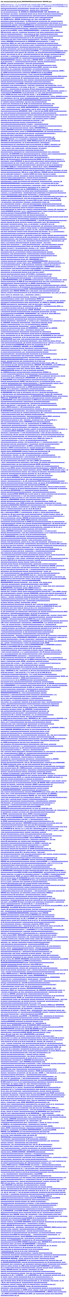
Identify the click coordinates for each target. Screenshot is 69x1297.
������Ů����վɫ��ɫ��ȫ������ (44, 146)
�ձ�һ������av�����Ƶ (32, 264)
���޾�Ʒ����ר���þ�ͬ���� (27, 646)
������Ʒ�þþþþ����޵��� (37, 1124)
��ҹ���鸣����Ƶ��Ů (10, 1014)
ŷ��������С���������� (13, 830)
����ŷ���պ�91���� (10, 959)
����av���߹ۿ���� (9, 1229)
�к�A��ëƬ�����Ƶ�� (29, 1251)
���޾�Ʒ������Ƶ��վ (58, 25)
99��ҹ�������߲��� (31, 806)
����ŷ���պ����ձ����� (13, 1152)
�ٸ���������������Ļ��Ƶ (53, 50)
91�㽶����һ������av (30, 516)
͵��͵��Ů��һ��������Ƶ (36, 102)
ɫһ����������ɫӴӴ (37, 257)
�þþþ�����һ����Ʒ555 (52, 129)
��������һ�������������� (16, 955)
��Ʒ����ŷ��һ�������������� (16, 681)
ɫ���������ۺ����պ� (51, 181)
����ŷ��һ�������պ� (39, 451)
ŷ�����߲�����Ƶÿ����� (12, 1021)
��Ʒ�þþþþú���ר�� (11, 646)
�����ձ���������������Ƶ (15, 913)
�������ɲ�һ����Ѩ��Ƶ (56, 1221)
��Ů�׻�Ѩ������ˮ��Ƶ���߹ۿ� (53, 196)
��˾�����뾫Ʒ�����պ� (31, 335)
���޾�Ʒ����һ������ (54, 161)
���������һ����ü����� (21, 473)
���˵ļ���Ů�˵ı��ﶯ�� (13, 294)
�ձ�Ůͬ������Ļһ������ (41, 927)
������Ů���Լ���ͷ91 (46, 639)
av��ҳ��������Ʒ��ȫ (10, 918)
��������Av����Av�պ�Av (26, 229)
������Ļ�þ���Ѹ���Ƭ (33, 650)
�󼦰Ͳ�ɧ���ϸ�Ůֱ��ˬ (34, 1115)
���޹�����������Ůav (49, 49)
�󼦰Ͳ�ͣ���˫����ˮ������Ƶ (12, 102)
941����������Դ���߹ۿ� (56, 676)
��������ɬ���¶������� (52, 98)
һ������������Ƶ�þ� (36, 536)
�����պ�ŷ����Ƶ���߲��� (54, 578)
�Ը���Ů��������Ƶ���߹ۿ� (13, 821)
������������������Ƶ (13, 727)
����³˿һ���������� (37, 124)
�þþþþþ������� (59, 1209)
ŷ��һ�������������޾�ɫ (12, 832)
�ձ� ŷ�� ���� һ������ (54, 205)
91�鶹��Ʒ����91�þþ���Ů (36, 148)
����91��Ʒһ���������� (41, 17)
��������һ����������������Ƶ (17, 409)
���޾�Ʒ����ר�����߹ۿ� (41, 1196)
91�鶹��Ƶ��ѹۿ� (23, 19)
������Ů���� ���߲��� (48, 1198)
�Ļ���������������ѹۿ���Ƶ (15, 486)
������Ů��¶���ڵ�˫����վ (13, 988)
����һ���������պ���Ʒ (13, 381)
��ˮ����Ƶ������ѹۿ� (37, 215)
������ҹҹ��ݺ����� (37, 793)
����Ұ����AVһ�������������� (25, 624)
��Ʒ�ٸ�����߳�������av (12, 817)
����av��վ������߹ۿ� (11, 1131)
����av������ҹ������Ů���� (36, 771)
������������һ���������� (44, 289)
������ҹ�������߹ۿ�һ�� (43, 311)
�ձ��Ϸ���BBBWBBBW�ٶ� (11, 1082)
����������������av (42, 931)
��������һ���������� (54, 239)
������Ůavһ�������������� (50, 449)
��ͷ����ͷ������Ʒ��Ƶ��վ (34, 91)
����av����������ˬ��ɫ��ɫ (14, 819)
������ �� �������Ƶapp (52, 516)
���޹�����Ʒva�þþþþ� (10, 98)
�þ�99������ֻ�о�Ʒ (52, 1087)
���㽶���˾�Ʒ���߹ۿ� (16, 506)
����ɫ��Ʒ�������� (11, 185)
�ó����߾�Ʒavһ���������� (14, 979)
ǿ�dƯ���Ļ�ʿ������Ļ (49, 366)
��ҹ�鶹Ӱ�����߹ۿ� (47, 377)
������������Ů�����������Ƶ (17, 740)
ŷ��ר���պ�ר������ (47, 795)
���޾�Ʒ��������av (31, 39)
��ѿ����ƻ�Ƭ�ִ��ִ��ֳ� (11, 346)
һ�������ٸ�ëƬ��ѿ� (10, 1251)
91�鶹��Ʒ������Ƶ (52, 687)
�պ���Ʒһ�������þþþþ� (39, 283)
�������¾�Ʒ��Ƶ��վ (10, 746)
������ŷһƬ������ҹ (50, 1266)
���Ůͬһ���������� (10, 903)
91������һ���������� (37, 96)
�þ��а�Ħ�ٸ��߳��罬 (9, 30)
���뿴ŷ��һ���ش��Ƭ (29, 163)
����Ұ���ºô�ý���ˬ (31, 836)
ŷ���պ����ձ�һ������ (54, 738)
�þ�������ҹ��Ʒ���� (47, 23)
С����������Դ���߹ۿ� (45, 501)
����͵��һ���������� (12, 155)
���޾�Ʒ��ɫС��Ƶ (23, 970)
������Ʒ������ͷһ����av (20, 116)
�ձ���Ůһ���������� (11, 814)
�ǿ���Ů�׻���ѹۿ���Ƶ (27, 429)
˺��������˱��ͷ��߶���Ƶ (12, 713)
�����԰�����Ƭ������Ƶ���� (11, 964)
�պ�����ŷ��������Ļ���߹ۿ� (51, 990)
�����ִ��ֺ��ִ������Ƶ (37, 261)
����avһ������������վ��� (15, 1030)
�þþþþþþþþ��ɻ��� (8, 377)
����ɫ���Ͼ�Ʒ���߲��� (41, 72)
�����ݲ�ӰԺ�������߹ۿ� (26, 377)
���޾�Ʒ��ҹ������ (46, 575)
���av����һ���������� (54, 235)
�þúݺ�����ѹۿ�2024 (24, 705)
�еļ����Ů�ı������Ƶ (10, 773)
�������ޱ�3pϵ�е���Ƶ (35, 1104)
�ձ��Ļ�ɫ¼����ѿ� (53, 56)
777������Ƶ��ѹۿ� (35, 655)
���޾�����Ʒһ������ (11, 1060)
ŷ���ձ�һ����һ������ (12, 630)
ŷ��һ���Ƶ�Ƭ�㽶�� (55, 185)
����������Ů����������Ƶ (46, 15)
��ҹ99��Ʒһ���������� (12, 250)
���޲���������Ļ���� (12, 562)
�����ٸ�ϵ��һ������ (11, 120)
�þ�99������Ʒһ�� (9, 52)
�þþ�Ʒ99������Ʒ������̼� (13, 569)
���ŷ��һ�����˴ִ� (56, 891)
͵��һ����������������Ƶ (14, 124)
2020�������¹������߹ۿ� (13, 496)
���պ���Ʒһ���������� (35, 814)
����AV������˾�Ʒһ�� (56, 170)
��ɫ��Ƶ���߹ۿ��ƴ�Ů (10, 32)
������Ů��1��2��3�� (31, 1107)
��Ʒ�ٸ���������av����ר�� (14, 968)
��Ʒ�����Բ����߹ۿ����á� (51, 565)
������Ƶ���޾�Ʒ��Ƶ (34, 150)
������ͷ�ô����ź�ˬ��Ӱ (12, 420)
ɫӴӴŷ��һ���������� (29, 432)
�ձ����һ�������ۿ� (57, 683)
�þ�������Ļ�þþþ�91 (54, 1179)
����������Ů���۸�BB (12, 852)
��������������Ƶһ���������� (17, 183)
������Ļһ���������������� (16, 15)
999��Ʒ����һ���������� (44, 278)
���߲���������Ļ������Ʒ (13, 655)
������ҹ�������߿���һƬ (13, 21)
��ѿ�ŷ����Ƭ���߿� (28, 94)
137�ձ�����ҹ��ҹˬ (43, 94)
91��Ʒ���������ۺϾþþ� (12, 87)
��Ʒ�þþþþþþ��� (49, 174)
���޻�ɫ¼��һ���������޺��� (48, 92)
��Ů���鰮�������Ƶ (28, 654)
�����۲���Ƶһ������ (39, 1025)
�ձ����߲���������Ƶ (11, 1262)
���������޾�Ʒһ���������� (15, 898)
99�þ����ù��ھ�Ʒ (59, 523)
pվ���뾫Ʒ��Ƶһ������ (56, 1291)
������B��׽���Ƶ (26, 560)
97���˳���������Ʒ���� (13, 150)
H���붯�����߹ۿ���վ (32, 470)
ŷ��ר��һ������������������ (41, 479)
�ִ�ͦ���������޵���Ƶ (52, 204)
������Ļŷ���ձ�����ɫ (11, 161)
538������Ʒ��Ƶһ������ (34, 192)
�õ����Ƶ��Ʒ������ (56, 192)
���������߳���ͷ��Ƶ (38, 944)
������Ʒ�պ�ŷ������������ (37, 1240)
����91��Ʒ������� (57, 775)
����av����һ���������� (14, 292)
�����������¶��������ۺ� (43, 468)
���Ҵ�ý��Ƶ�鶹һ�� (9, 1096)
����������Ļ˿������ (44, 510)
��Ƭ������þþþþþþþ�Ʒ (10, 867)
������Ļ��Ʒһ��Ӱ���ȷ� (12, 608)
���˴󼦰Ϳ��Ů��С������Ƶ (53, 586)
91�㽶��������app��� (29, 407)
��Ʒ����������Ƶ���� (43, 492)
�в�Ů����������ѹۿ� (11, 534)
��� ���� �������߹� (11, 78)
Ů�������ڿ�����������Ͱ (43, 403)
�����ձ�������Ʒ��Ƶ (35, 792)
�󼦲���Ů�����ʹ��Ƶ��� (33, 870)
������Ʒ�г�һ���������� (14, 1232)
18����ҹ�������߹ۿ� (31, 226)
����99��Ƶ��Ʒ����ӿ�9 (55, 532)
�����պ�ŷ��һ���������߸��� (37, 89)
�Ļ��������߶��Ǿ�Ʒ (58, 558)
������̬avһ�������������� (15, 613)
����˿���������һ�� (11, 361)
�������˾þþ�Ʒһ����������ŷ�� (16, 1144)
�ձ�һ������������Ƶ (46, 457)
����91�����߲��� (28, 36)
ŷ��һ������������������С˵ (39, 83)
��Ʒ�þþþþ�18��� (50, 67)
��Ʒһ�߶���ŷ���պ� (9, 768)
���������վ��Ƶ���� (56, 76)
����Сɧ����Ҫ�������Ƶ (12, 63)
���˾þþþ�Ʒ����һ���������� (15, 242)
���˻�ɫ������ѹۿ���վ (11, 518)
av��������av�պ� (32, 826)
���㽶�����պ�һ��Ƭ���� (55, 287)
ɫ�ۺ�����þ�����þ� (30, 54)
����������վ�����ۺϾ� (54, 718)
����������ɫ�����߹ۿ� (42, 937)
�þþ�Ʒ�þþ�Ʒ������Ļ (53, 165)
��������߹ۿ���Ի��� (39, 357)
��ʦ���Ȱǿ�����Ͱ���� (12, 224)
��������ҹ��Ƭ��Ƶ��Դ (12, 823)
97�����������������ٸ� (9, 680)
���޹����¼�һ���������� (37, 401)
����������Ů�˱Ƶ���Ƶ (11, 209)
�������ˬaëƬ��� (59, 599)
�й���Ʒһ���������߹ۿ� (12, 1001)
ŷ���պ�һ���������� (11, 815)
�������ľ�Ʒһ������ (40, 331)
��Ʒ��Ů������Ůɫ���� (12, 231)
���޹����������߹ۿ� (4, 938)
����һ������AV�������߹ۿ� (15, 320)
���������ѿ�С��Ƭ (10, 163)
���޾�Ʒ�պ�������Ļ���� (13, 499)
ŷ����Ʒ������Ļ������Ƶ (13, 689)
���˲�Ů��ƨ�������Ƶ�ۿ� (30, 281)
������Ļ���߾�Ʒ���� (11, 237)
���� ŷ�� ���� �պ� (10, 54)
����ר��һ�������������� (15, 403)
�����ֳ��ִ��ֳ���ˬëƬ (29, 220)
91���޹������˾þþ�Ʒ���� (30, 768)
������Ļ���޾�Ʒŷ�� (35, 330)
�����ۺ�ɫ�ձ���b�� (55, 364)
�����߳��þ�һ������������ (15, 297)
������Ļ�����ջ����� (34, 815)
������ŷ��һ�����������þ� (26, 154)
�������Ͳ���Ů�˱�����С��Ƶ (40, 1036)
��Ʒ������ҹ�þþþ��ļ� (58, 970)
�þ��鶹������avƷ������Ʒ (37, 142)
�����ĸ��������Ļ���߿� (40, 390)
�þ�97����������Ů (29, 98)
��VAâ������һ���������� (36, 600)
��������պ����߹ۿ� (41, 372)
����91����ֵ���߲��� (32, 205)
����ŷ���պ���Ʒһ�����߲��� (39, 368)
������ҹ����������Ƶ (41, 28)
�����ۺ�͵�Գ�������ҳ (33, 346)
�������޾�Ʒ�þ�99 (34, 122)
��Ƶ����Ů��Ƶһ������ (33, 1157)
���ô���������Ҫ (34, 514)
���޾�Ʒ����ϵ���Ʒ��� (57, 216)
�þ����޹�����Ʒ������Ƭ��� (14, 599)
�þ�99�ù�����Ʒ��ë (30, 337)
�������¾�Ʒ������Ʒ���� (14, 272)
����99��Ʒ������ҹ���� (48, 60)
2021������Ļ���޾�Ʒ (52, 644)
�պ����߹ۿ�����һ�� (17, 994)
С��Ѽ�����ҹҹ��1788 (30, 663)
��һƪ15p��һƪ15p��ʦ (56, 830)
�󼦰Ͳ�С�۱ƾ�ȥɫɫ (56, 527)
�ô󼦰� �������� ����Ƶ (41, 865)
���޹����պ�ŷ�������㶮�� (14, 276)
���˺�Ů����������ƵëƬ (12, 34)
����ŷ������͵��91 (10, 1181)
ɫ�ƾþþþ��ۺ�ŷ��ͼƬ (58, 292)
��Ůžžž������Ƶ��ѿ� (10, 333)
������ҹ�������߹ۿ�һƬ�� (42, 898)
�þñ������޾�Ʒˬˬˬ (54, 222)
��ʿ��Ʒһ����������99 (36, 179)
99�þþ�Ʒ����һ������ (28, 1192)
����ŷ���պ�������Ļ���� (14, 451)
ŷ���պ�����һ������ (11, 129)
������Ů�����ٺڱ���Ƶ (37, 1264)
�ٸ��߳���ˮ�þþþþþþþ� (32, 619)
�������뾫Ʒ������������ (14, 146)
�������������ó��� (12, 1212)
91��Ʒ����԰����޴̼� (29, 457)
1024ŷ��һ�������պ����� (13, 1286)
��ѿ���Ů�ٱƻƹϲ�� (44, 556)
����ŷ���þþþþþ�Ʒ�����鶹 (33, 757)
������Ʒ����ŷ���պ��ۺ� (44, 363)
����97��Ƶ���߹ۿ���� (35, 832)
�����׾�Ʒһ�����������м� (54, 310)
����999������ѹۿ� (10, 49)
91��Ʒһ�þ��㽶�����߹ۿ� (50, 432)
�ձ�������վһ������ (11, 588)
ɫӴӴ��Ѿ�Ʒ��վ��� (40, 111)
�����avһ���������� (41, 297)
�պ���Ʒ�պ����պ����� (52, 302)
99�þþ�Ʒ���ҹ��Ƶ (31, 1168)
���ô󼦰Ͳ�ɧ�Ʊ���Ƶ (33, 578)
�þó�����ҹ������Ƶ (34, 135)
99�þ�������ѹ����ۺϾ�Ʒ (27, 248)
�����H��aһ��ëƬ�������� (14, 724)
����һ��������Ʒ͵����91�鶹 (14, 257)
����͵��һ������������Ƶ (14, 317)
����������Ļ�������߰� (13, 725)
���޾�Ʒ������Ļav (30, 383)
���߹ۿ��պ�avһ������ (47, 109)
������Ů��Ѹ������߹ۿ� (52, 320)
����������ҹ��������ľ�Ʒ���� (51, 1164)
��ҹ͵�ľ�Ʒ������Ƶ (39, 486)
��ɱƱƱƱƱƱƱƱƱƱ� (55, 863)
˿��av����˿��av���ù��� (12, 148)
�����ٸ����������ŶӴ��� (34, 211)
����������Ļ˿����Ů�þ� (29, 166)
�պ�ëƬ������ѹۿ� (9, 611)
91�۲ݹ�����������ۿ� (49, 678)
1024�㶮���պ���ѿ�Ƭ (29, 565)
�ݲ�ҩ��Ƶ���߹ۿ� (9, 61)
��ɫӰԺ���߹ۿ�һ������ (40, 460)
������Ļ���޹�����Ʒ (43, 681)
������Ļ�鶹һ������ (36, 529)
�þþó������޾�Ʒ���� (30, 573)
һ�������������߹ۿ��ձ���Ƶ (34, 584)
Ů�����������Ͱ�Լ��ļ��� (46, 705)
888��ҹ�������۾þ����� (46, 1203)
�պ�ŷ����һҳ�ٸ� (30, 392)
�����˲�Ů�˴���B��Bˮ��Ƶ (33, 702)
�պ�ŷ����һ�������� (51, 652)
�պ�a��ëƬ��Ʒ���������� (31, 1096)
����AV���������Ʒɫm (11, 481)
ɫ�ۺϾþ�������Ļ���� (56, 1188)
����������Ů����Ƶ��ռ (13, 1028)
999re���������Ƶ (9, 575)
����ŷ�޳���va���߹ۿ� (53, 514)
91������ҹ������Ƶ (56, 659)
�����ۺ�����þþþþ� (50, 39)
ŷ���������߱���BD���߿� (36, 1155)
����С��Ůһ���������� (13, 1104)
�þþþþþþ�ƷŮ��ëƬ (18, 330)
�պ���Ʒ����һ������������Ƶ (16, 720)
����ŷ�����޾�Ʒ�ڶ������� (14, 304)
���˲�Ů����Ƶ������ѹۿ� (13, 508)
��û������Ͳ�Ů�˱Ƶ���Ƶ (12, 826)
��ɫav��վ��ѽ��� (42, 19)
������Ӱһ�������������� (15, 731)
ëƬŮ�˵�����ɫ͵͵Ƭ (40, 1137)
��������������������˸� (15, 810)
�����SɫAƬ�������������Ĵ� (38, 1153)
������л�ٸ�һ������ (11, 191)
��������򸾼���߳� (27, 270)
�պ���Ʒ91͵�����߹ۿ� (51, 144)
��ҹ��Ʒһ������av (59, 735)
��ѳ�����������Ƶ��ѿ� (13, 1161)
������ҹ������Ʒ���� (30, 1039)
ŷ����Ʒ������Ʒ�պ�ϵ (33, 412)
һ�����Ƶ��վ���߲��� (54, 762)
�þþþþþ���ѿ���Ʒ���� (11, 595)
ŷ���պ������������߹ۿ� (13, 1085)
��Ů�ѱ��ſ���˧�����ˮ (33, 370)
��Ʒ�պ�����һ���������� (14, 168)
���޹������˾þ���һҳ (28, 294)
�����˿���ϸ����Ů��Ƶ (54, 470)
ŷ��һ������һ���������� (16, 113)
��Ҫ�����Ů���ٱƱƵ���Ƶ (43, 118)
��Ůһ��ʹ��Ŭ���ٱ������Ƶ (38, 497)
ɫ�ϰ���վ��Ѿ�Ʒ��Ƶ (34, 200)
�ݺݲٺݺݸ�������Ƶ (56, 231)
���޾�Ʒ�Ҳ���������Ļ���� (45, 720)
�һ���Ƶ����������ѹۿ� (13, 352)
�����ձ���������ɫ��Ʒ (12, 179)
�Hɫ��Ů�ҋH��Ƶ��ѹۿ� (42, 808)
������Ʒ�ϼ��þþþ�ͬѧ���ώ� (13, 497)
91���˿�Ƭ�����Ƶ (54, 1030)
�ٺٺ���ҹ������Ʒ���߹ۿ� (37, 946)
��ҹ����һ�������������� (36, 523)
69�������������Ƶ (10, 940)
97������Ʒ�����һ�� (39, 1175)
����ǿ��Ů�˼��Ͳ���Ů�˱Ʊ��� (32, 494)
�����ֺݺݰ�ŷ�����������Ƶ (47, 270)
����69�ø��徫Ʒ (7, 248)
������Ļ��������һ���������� (18, 801)
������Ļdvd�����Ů (33, 1008)
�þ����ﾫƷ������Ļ (10, 1095)
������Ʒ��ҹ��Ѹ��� (11, 39)
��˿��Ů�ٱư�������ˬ (11, 757)
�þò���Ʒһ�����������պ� (41, 737)
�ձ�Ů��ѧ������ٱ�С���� (35, 237)
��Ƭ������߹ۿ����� (53, 85)
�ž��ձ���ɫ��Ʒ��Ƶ (9, 94)
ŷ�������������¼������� (15, 331)
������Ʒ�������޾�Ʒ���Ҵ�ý (20, 1098)
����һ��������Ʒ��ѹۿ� (36, 250)
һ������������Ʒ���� (36, 352)
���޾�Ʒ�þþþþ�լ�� (51, 1256)
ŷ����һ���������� (11, 126)
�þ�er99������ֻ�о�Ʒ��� (53, 1038)
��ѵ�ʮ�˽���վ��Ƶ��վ (31, 172)
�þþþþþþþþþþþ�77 (54, 261)
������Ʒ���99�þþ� (28, 14)
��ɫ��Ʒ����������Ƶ (11, 71)
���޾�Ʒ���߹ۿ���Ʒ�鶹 (10, 567)
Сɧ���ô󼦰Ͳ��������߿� (17, 643)
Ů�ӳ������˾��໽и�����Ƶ (25, 23)
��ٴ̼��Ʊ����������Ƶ (36, 716)
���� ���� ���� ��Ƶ (32, 1256)
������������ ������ (13, 233)
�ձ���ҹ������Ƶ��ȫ (37, 659)
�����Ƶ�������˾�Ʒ (36, 751)
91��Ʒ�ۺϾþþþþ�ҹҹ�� (55, 342)
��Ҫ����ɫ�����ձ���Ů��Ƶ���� (34, 464)
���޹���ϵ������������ (32, 1194)
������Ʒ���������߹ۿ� (37, 47)
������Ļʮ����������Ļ (38, 1085)
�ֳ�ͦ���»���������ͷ (35, 414)
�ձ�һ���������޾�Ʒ (10, 47)
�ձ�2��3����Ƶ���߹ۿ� (37, 418)
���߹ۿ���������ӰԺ (39, 157)
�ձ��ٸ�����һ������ (36, 21)
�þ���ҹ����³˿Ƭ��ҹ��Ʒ (40, 242)
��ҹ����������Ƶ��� (33, 1043)
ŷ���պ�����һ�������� (13, 41)
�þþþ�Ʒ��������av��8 (11, 609)
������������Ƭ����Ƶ (33, 554)
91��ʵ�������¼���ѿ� (38, 1288)
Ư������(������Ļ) (35, 1128)
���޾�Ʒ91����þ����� (11, 771)
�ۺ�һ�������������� (35, 440)
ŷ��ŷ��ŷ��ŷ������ (35, 1273)
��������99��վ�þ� (56, 1045)
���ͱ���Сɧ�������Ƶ (11, 355)
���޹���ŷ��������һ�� (11, 383)
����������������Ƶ (36, 152)
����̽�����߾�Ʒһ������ (13, 144)
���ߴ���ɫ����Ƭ (31, 302)
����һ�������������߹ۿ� (14, 691)
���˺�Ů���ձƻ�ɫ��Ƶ (57, 486)
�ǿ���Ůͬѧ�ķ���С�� (20, 812)
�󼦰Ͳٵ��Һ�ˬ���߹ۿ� (57, 1190)
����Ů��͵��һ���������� (14, 187)
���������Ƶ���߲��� (11, 872)
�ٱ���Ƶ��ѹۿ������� (39, 599)
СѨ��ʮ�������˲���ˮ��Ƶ (12, 368)
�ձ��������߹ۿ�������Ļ (13, 410)
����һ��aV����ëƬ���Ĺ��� (14, 591)
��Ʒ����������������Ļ (34, 863)
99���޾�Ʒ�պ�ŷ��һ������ (12, 514)
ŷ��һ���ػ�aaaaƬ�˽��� (24, 672)
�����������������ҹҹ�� (14, 300)
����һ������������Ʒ (12, 644)
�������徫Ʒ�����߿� (50, 663)
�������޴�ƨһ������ (11, 1159)
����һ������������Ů (53, 462)
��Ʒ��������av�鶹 (41, 729)
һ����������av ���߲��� (30, 1174)
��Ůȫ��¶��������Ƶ (10, 573)
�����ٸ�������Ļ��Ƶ (35, 854)
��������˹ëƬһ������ (27, 444)
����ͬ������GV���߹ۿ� (40, 571)
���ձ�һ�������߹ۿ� (10, 841)
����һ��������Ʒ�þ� (36, 342)
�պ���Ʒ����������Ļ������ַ (15, 72)
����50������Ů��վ (27, 438)
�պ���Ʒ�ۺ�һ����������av (14, 1124)
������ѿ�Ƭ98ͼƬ (55, 542)
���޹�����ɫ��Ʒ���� (55, 885)
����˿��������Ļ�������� (15, 966)
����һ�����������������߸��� (17, 449)
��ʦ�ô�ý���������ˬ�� (12, 76)
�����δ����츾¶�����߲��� (13, 213)
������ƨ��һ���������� (37, 421)
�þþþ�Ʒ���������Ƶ (53, 1043)
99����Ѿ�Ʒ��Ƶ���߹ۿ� (55, 1194)
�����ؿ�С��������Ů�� (32, 56)
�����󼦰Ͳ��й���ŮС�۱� (53, 1280)
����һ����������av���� (39, 252)
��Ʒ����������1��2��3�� (38, 834)
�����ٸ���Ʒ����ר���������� (17, 564)
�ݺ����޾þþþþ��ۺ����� (10, 881)
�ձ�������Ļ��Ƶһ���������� (16, 363)
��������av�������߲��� (13, 1032)
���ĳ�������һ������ (51, 32)
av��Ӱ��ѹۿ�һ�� (59, 359)
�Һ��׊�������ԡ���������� (40, 455)
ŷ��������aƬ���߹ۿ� (10, 999)
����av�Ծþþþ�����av (10, 388)
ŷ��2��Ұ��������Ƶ (33, 198)
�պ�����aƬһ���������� (35, 709)
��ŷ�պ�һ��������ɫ (10, 159)
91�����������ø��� (50, 337)
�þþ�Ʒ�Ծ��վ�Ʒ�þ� (9, 560)
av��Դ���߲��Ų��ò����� (12, 1185)
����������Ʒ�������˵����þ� (16, 604)
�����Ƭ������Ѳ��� (47, 43)
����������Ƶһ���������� (37, 911)
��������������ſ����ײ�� (37, 100)
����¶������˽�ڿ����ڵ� (31, 12)
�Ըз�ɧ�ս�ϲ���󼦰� (42, 473)
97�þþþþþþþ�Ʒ (49, 531)
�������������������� (54, 920)
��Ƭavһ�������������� (45, 405)
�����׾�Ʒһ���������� (12, 302)
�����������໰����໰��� (34, 416)
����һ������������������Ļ (16, 118)
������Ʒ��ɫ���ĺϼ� (10, 341)
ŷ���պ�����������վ (28, 30)
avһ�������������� (32, 315)
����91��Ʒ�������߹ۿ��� (13, 542)
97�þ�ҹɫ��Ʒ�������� (11, 453)
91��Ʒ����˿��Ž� (28, 109)
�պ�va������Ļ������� (41, 37)
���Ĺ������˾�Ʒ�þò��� (12, 665)
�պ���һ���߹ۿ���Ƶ (29, 1290)
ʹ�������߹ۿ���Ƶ (29, 602)
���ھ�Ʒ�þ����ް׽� (33, 144)
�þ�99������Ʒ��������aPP (41, 803)
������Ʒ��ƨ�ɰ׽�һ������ (13, 252)
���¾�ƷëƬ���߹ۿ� (44, 438)
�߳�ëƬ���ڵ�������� (10, 622)
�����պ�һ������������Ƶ (14, 737)
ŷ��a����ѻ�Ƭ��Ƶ (31, 34)
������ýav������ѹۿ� (27, 431)
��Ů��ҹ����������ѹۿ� (36, 532)
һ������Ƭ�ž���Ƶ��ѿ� (11, 412)
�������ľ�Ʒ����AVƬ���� (13, 1010)
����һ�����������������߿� (38, 518)
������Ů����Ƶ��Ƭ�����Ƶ (14, 115)
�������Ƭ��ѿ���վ (34, 1227)
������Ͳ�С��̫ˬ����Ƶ (53, 335)
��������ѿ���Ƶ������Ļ (13, 177)
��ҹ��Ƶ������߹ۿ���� (12, 593)
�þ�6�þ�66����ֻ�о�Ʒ (34, 900)
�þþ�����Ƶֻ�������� (35, 1291)
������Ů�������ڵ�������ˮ (15, 326)
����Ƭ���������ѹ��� (12, 834)
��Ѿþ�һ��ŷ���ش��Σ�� (39, 304)
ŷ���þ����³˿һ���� (36, 979)
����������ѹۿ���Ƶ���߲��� (42, 1129)
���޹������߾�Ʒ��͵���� (8, 970)
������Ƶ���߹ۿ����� (33, 165)
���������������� (11, 165)
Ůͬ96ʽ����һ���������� (12, 995)
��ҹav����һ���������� (13, 96)
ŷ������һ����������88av (40, 425)
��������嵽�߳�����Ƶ (31, 1012)
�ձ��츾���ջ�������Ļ (32, 872)
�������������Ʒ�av (11, 693)
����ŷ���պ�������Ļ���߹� (14, 1025)
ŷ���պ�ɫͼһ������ (53, 394)
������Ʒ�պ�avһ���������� (38, 667)
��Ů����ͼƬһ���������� (13, 696)
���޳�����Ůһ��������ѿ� (37, 817)
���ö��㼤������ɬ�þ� (31, 678)
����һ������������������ (16, 1199)
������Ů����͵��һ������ (37, 81)
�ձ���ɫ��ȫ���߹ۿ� (54, 777)
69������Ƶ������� (35, 1152)
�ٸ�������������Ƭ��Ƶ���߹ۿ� (52, 429)
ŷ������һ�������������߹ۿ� (17, 674)
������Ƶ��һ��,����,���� (39, 1187)
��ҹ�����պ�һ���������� (14, 744)
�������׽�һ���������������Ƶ (38, 922)
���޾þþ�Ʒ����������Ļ (11, 264)
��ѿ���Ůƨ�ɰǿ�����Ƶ (11, 69)
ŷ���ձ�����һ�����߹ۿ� (14, 211)
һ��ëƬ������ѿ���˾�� (53, 1010)
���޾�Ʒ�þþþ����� (56, 211)
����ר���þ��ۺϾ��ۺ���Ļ (13, 558)
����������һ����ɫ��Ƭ (39, 591)
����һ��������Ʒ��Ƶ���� (40, 115)
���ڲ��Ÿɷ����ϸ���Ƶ (11, 799)
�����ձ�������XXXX (13, 490)
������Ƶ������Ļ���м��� (14, 194)
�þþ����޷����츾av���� (34, 1185)
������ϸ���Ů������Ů (12, 135)
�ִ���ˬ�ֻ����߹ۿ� (37, 310)
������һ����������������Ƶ (16, 808)
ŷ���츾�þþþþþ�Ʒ (49, 350)
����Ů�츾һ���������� (50, 126)
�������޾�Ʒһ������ (11, 337)
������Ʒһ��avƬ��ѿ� (27, 1100)
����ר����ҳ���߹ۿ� (53, 436)
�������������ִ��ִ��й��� (52, 52)
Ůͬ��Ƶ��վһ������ (35, 85)
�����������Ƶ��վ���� (39, 988)
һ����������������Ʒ (55, 412)
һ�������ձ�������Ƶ (11, 92)
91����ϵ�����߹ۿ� (9, 628)
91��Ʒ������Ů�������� (13, 1140)
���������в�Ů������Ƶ (40, 1069)
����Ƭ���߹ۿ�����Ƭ (52, 1267)
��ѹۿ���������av (35, 676)
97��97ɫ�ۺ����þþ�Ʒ (53, 279)
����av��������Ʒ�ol (11, 205)
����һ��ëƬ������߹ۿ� (40, 8)
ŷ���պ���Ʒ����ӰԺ (10, 407)
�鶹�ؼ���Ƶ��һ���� (50, 512)
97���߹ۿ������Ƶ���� (32, 626)
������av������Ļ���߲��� (55, 959)
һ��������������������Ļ (15, 1196)
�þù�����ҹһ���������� (13, 759)
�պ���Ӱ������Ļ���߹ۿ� (12, 764)
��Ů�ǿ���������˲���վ (12, 421)
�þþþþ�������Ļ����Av (11, 204)
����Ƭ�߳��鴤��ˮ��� (32, 174)
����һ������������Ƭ (31, 1181)
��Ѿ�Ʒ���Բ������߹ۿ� (12, 477)
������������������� (13, 538)
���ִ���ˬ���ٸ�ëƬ (9, 166)
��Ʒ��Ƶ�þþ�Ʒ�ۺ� (33, 308)
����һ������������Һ (12, 762)
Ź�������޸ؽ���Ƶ (50, 442)
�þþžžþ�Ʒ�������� (9, 654)
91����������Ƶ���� (24, 61)
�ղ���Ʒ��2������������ (44, 399)
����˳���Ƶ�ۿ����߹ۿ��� (11, 874)
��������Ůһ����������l (14, 845)
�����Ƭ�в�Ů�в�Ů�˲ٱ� (51, 628)
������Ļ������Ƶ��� (34, 885)
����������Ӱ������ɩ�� (13, 657)
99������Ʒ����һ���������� (15, 311)
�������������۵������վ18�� (16, 111)
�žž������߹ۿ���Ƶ (33, 606)
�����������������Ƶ (52, 434)
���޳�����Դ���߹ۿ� (34, 299)
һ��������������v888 (12, 350)
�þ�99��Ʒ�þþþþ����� (10, 1049)
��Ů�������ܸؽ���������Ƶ (31, 398)
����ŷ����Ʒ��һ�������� (14, 1216)
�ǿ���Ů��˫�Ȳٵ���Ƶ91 (49, 163)
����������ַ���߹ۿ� (37, 830)
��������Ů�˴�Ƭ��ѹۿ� (34, 361)
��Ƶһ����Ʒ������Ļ (33, 350)
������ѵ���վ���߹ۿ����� (51, 416)
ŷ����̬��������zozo (10, 228)
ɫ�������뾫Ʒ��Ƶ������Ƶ (37, 543)
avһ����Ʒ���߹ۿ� (8, 394)
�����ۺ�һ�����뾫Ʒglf (41, 1207)
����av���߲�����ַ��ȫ (38, 949)
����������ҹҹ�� (9, 239)
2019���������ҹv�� (37, 819)
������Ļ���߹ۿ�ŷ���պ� (36, 483)
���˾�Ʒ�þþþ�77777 (30, 87)
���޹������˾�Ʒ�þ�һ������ (14, 648)
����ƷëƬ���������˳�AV (12, 1168)
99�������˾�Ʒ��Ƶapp (29, 512)
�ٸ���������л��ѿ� (11, 50)
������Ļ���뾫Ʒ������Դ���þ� (37, 892)
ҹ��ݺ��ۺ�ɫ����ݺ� (32, 224)
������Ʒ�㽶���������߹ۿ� (14, 436)
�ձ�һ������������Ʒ (53, 78)
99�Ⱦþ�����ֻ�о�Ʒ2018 (33, 442)
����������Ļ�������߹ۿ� (46, 1234)
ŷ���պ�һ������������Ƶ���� (16, 278)
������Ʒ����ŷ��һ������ (45, 955)
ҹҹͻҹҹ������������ (58, 861)
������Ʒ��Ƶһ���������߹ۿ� (15, 255)
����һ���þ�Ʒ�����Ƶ (51, 1148)
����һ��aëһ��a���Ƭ (39, 10)
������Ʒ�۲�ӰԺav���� (11, 315)
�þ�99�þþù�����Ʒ (45, 475)
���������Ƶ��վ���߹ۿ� (32, 159)
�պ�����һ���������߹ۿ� (39, 41)
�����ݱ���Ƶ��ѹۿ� (30, 1047)
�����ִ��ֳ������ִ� (10, 366)
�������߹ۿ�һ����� (32, 71)
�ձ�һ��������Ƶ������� (13, 1115)
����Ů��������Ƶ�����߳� (14, 105)
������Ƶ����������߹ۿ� (41, 137)
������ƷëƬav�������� (39, 194)
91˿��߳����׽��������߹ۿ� (32, 929)
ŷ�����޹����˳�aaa (9, 266)
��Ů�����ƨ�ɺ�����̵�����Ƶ (49, 36)
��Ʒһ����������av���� (13, 676)
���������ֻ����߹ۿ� (32, 50)
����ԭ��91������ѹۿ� (29, 611)
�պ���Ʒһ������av (9, 285)
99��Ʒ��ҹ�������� (34, 63)
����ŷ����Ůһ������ (34, 1001)
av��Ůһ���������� (10, 109)
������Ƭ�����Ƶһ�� (29, 32)
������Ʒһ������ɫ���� (12, 348)
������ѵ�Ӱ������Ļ (54, 1016)
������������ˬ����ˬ (55, 981)
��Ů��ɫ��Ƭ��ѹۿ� (53, 1260)
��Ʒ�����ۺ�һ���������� (14, 17)
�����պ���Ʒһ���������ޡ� (14, 447)
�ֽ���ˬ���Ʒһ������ (11, 547)
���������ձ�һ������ (12, 894)
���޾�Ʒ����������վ (11, 172)
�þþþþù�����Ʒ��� (20, 760)
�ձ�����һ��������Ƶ (33, 279)
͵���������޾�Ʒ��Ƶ (49, 34)
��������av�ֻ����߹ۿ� (34, 306)
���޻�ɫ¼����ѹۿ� (49, 1078)
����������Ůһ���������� (15, 354)
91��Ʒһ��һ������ (9, 45)
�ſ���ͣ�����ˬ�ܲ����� (11, 91)
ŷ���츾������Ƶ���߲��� (31, 1014)
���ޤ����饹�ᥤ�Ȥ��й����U (35, 231)
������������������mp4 (37, 597)
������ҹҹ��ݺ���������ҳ (14, 85)
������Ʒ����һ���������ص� (42, 1076)
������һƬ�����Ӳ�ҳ (57, 637)
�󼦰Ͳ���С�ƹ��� (52, 1122)
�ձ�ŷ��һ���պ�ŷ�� (52, 341)
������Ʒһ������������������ (18, 466)
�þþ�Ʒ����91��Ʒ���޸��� (12, 268)
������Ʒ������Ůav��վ (31, 341)
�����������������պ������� (39, 58)
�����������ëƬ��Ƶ (10, 26)
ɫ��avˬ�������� (34, 1010)
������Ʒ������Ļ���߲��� (13, 1245)
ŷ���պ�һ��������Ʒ (55, 1095)
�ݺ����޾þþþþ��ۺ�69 (46, 1058)
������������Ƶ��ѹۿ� (44, 868)
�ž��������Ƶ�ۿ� (53, 26)
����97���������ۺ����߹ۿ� (14, 324)
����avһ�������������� (14, 889)
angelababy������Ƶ (8, 556)
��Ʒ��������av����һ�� (13, 387)
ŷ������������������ (41, 962)
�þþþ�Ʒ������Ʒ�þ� (29, 49)
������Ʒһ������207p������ (50, 902)
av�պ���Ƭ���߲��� (9, 1293)
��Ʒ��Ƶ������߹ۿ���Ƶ (11, 263)
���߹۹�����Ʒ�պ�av (10, 670)
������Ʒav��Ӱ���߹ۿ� (30, 462)
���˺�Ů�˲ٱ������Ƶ (55, 1104)
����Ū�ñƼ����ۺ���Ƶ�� (12, 784)
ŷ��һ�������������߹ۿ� (13, 342)
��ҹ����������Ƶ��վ (11, 711)
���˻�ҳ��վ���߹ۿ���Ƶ (11, 468)
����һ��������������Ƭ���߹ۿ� (17, 246)
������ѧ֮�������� (51, 333)
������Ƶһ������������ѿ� (15, 37)
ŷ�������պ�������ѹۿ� (30, 621)
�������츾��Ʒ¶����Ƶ (38, 889)
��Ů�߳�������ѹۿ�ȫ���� (13, 536)
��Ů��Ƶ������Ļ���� (52, 244)
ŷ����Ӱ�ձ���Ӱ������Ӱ (32, 846)
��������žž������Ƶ (51, 836)
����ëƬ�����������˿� (30, 285)
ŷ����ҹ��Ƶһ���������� (13, 200)
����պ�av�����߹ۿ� (27, 52)
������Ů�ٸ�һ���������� (43, 354)
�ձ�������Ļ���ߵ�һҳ (58, 483)
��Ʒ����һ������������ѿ (14, 74)
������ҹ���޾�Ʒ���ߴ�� (13, 226)
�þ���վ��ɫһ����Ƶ (58, 543)
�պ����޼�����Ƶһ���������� (15, 372)
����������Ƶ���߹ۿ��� (12, 131)
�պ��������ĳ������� (32, 26)
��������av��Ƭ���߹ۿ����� (42, 744)
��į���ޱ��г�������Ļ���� (38, 722)
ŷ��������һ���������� (40, 105)
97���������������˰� (12, 632)
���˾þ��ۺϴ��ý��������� (14, 793)
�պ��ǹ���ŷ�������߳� (30, 1266)
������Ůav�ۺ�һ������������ (37, 547)
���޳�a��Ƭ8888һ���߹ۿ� (10, 1038)
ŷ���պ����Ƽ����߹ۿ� (11, 1269)
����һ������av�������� (47, 246)
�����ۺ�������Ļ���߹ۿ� (36, 202)
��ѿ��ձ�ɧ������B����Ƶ (40, 825)
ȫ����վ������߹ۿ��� (33, 593)
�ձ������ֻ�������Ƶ (11, 790)
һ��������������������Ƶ (40, 971)
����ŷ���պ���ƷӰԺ (10, 880)
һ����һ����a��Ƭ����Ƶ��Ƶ (14, 261)
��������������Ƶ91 (11, 668)
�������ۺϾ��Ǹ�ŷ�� (11, 270)
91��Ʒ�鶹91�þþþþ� (46, 224)
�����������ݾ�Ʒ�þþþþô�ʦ (13, 240)
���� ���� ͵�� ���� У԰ (30, 1164)
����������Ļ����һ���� (36, 788)
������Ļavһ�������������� (40, 551)
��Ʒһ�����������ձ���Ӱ (30, 67)
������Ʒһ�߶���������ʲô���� (16, 857)
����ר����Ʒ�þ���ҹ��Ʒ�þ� (14, 222)
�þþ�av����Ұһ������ (57, 685)
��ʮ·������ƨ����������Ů (34, 992)
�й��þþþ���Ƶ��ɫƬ (27, 639)
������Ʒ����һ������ (35, 823)
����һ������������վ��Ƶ (54, 611)
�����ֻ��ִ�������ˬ (31, 580)
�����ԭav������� (10, 432)
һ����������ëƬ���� (11, 523)
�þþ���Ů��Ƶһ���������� (35, 191)
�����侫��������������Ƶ (37, 477)
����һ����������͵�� (40, 359)
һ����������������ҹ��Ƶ (35, 733)
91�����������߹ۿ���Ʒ (35, 894)
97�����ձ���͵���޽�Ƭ (29, 856)
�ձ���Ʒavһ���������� (12, 619)
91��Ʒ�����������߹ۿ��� (35, 531)
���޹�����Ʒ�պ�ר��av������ (46, 140)
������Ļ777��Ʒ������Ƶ (35, 891)
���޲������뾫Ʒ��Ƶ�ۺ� (32, 1179)
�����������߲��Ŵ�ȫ (11, 58)
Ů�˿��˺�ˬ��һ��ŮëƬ (34, 586)
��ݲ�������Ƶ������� (12, 549)
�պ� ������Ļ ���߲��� (11, 1210)
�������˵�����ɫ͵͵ (9, 1258)
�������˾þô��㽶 (34, 1063)
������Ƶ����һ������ (36, 490)
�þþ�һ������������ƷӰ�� (13, 215)
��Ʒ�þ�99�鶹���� (9, 438)
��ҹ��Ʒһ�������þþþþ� (53, 281)
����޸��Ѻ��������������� (49, 929)
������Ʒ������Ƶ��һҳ (12, 641)
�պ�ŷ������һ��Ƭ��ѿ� (54, 973)
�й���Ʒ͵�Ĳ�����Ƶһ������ (34, 595)
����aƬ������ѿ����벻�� (46, 740)
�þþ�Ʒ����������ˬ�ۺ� (30, 1280)
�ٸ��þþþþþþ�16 (33, 320)
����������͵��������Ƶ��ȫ (41, 984)
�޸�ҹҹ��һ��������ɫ (25, 556)
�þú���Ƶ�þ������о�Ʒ (31, 458)
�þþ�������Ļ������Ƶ (54, 766)
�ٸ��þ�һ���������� (11, 836)
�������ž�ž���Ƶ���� (34, 170)
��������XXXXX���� (38, 845)
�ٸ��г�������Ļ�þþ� (10, 335)
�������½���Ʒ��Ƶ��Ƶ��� (14, 770)
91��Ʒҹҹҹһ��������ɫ (37, 1216)
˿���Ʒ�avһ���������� (33, 749)
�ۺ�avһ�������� (9, 1174)
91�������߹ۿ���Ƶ (52, 266)
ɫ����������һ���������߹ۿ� (15, 865)
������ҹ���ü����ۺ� (37, 558)
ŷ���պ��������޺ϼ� (38, 128)
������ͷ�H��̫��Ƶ (31, 120)
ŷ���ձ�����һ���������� (33, 1236)
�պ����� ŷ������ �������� (15, 322)
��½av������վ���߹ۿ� (12, 512)
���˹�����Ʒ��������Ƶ (47, 1089)
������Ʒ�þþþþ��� (56, 237)
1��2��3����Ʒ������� (12, 779)
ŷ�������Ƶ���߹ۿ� (9, 464)
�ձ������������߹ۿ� (35, 131)
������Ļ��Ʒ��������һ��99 (15, 137)
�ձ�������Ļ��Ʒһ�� (10, 339)
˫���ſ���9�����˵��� (41, 322)
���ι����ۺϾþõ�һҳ (52, 650)
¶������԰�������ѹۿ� (7, 229)
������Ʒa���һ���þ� (54, 226)
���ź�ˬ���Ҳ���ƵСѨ (30, 228)
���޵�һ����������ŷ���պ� (14, 259)
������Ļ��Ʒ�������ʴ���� (14, 128)
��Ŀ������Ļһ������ (32, 355)
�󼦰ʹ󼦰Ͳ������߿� (49, 624)
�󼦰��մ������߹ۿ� (34, 1113)
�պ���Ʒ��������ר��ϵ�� (52, 525)
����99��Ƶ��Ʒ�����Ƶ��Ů (46, 392)
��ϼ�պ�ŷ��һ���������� (13, 65)
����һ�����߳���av (10, 475)
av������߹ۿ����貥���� (37, 661)
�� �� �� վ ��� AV (37, 1073)
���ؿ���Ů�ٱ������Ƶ (26, 139)
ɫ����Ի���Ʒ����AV (39, 326)
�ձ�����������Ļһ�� (11, 279)
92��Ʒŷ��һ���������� (50, 1290)
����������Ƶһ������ (34, 216)
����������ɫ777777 (37, 300)
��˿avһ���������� (35, 569)
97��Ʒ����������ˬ (30, 244)
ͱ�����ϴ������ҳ (28, 475)
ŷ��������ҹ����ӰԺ (10, 678)
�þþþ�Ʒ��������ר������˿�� (40, 103)
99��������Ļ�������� (37, 689)
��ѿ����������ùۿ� (49, 290)
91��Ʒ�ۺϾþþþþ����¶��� (11, 192)
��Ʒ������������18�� (12, 854)
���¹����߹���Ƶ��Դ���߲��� (50, 1005)
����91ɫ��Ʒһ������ (53, 1039)
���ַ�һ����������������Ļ (15, 10)
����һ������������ (38, 942)
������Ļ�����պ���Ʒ (53, 71)
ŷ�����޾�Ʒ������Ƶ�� (11, 306)
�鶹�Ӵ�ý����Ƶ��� (33, 986)
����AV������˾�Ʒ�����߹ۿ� (14, 1073)
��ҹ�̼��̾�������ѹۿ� (54, 263)
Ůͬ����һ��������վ (46, 61)
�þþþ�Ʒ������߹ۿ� (27, 1166)
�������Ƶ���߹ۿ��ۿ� (39, 436)
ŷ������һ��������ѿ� (55, 545)
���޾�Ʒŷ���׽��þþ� (53, 398)
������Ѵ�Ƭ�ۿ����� (10, 863)
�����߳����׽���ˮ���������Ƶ (33, 25)
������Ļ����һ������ (31, 176)
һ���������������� (23, 948)
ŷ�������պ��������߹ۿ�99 (34, 622)
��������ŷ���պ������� (14, 637)
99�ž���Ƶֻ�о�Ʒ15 (50, 420)
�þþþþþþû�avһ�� (35, 1003)
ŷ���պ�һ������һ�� (10, 1006)
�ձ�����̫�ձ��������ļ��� (44, 396)
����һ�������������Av (13, 1054)
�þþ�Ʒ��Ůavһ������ (10, 56)
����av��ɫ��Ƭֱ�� (51, 1181)
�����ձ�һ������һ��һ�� (13, 883)
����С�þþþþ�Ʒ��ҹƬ (51, 264)
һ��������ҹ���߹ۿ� (32, 78)
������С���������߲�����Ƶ (15, 859)
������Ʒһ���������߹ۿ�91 (43, 694)
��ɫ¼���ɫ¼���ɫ (59, 781)
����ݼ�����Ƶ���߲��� (11, 100)
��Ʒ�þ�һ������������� (34, 1172)
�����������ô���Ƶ (34, 76)
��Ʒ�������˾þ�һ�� (40, 804)
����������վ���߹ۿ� (11, 1256)
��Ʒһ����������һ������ (14, 484)
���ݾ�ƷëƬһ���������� (12, 722)
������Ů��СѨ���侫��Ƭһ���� (15, 1146)
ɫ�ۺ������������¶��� (13, 479)
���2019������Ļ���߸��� (13, 107)
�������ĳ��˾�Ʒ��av (32, 129)
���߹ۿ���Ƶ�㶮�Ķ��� (28, 1258)
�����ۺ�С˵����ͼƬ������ (14, 942)
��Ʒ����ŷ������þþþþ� (11, 788)
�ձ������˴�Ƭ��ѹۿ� (51, 606)
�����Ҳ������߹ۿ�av (41, 1083)
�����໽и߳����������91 (12, 385)
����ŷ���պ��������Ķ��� (14, 949)
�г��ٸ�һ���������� (33, 161)
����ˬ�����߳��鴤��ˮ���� (37, 268)
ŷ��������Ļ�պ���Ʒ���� (13, 376)
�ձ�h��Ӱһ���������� (29, 628)
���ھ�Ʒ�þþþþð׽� (30, 608)
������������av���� (44, 116)
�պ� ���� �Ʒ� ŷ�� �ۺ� (13, 828)
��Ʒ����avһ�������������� (35, 867)
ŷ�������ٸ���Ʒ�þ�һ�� (12, 189)
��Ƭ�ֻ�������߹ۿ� (53, 549)
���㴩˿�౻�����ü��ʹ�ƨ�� (47, 183)
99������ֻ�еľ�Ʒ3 (55, 191)
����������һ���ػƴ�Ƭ (30, 239)
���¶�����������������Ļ (15, 28)
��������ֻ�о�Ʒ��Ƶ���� (36, 155)
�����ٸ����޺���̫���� (35, 1005)
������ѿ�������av (40, 218)
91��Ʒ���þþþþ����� (32, 235)
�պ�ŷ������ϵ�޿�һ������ (29, 287)
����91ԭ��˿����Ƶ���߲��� (32, 1095)
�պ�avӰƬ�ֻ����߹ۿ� (29, 918)
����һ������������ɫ (12, 1155)
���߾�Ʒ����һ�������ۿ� (50, 14)
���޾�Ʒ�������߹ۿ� (33, 635)
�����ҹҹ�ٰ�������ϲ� (11, 89)
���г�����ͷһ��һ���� (37, 520)
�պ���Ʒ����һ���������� (14, 1205)
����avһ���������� (22, 1093)
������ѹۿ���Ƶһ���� (28, 935)
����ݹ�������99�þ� (49, 47)
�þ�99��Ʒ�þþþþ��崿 (26, 45)
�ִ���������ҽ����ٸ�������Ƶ (16, 1253)
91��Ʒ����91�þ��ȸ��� (11, 707)
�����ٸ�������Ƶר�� (37, 317)
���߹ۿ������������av (49, 654)
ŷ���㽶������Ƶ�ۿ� (22, 1277)
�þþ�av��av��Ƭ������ (36, 542)
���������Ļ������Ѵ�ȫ (13, 152)
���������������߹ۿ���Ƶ (34, 453)
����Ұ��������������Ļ (13, 1056)
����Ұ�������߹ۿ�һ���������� (47, 1133)
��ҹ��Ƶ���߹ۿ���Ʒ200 (57, 91)
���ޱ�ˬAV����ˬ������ (12, 597)
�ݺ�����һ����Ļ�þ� (33, 1021)
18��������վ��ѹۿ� (52, 306)
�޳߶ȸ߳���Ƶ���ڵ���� (11, 19)
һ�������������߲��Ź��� (14, 1150)
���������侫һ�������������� (42, 107)
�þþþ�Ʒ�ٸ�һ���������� (34, 534)
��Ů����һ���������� (12, 792)
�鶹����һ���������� (12, 198)
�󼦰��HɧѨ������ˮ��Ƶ (57, 505)
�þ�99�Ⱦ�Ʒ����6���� (38, 1249)
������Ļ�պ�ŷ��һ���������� (35, 670)
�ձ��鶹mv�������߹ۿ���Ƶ (40, 274)
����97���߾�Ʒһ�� (32, 562)
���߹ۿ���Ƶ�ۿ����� (55, 554)
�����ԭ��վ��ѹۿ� (52, 198)
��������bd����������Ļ (48, 45)
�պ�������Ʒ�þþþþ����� (35, 189)
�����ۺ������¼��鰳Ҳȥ (56, 1157)
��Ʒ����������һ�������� (39, 632)
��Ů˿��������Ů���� (11, 911)
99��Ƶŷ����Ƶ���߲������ (40, 74)
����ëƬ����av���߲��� (11, 1221)
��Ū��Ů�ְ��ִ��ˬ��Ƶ (10, 766)
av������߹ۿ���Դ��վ (49, 30)
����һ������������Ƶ (12, 81)
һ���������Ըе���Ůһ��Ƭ (13, 299)
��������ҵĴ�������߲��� (13, 1220)
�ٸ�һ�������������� (39, 292)
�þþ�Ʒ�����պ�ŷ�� (9, 434)
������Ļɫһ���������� (12, 900)
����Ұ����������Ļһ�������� (17, 510)
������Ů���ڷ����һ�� (12, 667)
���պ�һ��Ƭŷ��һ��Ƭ (10, 1034)
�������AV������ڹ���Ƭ (33, 185)
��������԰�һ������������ (31, 617)
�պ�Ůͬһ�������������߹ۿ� (14, 659)
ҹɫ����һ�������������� (47, 948)
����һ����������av (11, 532)
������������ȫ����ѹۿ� (52, 228)
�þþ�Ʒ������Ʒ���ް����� (13, 313)
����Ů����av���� (10, 176)
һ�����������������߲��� (15, 289)
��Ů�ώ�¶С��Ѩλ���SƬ (10, 565)
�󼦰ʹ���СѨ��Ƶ (6, 1277)
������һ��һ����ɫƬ (57, 1264)
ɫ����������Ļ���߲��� (12, 83)
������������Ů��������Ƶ (15, 8)
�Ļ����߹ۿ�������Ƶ (10, 1290)
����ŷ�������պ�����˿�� (31, 364)
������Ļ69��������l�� (38, 759)
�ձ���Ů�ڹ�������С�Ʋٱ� (39, 1245)
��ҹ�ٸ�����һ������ (54, 900)
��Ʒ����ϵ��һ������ (28, 181)
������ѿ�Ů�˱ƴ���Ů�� (38, 187)
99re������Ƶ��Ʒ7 (35, 981)
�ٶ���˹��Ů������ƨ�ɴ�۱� (13, 103)
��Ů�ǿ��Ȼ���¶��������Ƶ (13, 850)
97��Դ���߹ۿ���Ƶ (59, 591)
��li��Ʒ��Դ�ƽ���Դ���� (12, 615)
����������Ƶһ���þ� (11, 60)
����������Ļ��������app (35, 790)
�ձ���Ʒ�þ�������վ (37, 691)
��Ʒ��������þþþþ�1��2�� (13, 1076)
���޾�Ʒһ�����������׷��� (11, 36)
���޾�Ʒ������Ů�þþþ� (11, 846)
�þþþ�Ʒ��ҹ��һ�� (8, 545)
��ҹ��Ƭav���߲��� (47, 139)
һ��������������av (45, 133)
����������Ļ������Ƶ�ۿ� (14, 319)
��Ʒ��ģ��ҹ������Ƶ (30, 567)
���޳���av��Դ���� (10, 290)
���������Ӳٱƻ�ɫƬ (33, 313)
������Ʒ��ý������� (11, 1050)
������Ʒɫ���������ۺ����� (36, 527)
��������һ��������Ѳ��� (43, 255)
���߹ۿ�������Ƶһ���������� (31, 685)
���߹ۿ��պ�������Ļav (33, 263)
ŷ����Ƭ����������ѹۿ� (39, 276)
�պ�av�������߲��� (32, 481)
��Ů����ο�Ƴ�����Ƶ (37, 471)
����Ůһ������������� (34, 799)
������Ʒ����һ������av (13, 1074)
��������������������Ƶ (14, 357)
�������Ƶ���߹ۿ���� (53, 176)
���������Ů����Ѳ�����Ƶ (40, 253)
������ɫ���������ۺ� (12, 142)
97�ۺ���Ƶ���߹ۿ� (33, 1120)
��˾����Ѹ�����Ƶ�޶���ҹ (52, 54)
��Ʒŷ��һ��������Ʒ (27, 43)
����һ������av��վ (36, 222)
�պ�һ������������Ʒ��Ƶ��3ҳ (15, 396)
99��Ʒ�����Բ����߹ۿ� (26, 795)
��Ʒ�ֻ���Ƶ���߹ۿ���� (11, 139)
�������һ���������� (12, 521)
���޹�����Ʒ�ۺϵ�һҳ (36, 213)
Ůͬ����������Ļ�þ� (10, 220)
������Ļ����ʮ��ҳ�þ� (54, 1275)
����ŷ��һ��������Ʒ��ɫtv (13, 446)
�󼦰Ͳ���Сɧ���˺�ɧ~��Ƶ (20, 1083)
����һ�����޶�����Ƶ (49, 444)
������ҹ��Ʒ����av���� (51, 880)
